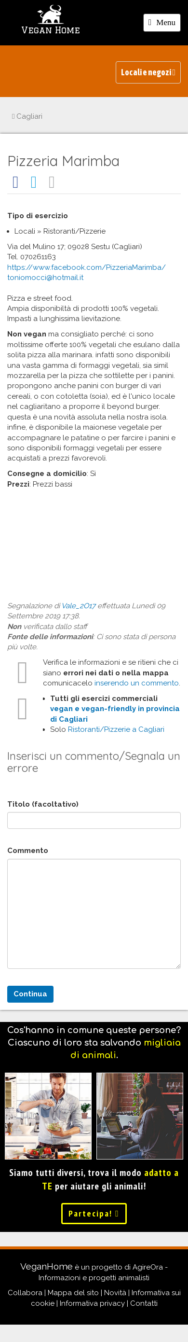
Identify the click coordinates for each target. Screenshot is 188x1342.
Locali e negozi (148, 72)
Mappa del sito (73, 1292)
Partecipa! (94, 1213)
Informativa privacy (92, 1303)
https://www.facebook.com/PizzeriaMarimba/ (86, 267)
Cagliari (27, 116)
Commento (27, 850)
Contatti (144, 1303)
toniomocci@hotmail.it (45, 277)
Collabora (25, 1292)
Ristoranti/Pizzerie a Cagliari (116, 729)
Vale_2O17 (78, 605)
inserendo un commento (136, 683)
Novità (115, 1292)
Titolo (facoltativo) (43, 804)
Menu (164, 24)
